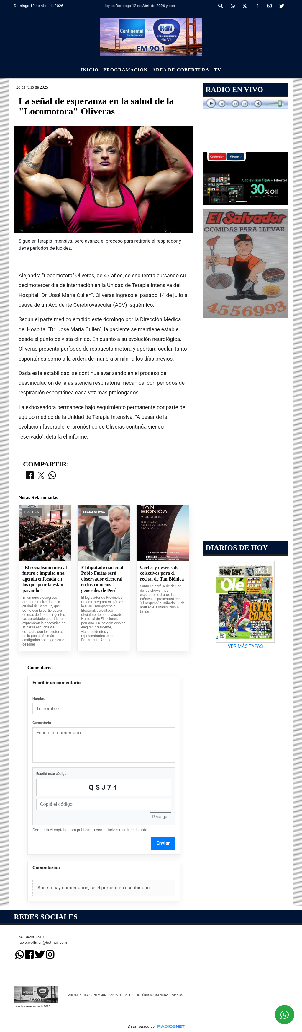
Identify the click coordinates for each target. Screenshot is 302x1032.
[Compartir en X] (41, 476)
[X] (245, 6)
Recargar (160, 816)
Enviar (163, 843)
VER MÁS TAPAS (245, 646)
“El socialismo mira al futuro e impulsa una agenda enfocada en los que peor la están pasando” (44, 579)
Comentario (41, 723)
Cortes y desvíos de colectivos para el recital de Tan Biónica (162, 573)
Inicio (90, 69)
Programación (125, 69)
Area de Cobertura (180, 69)
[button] (220, 6)
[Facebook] (257, 6)
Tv (217, 69)
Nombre (38, 699)
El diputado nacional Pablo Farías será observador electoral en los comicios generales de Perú (102, 579)
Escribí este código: (52, 774)
